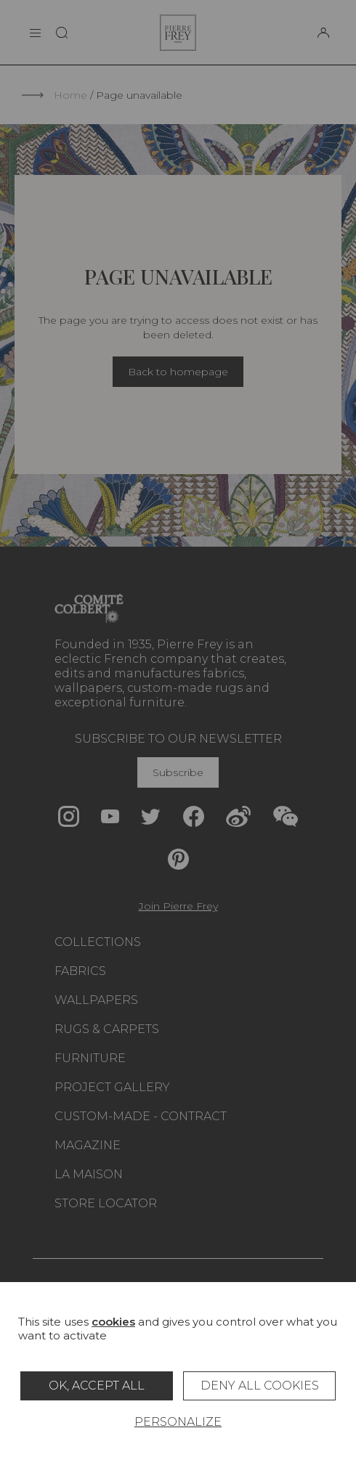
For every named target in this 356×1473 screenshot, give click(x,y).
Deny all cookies (260, 1385)
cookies (113, 1322)
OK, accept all (97, 1385)
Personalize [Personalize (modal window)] (178, 1422)
